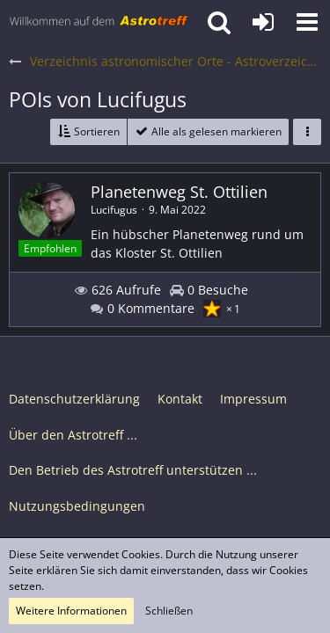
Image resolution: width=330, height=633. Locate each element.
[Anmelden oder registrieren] (263, 22)
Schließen (169, 610)
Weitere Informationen (71, 610)
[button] (307, 22)
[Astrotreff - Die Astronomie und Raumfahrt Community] (99, 22)
